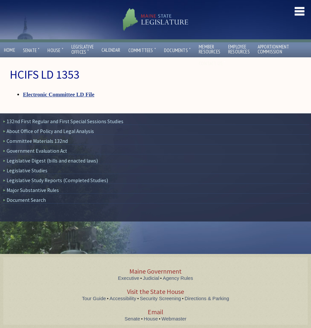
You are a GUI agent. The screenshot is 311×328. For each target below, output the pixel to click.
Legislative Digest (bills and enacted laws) (52, 161)
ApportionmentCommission (273, 49)
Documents (177, 50)
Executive (128, 278)
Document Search (26, 200)
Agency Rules (178, 278)
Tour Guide (94, 298)
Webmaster (173, 318)
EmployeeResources (239, 49)
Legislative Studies (27, 170)
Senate (31, 50)
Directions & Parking (207, 298)
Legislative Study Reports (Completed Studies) (57, 180)
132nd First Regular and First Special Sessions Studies (65, 121)
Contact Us (212, 63)
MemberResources (209, 49)
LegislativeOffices (82, 49)
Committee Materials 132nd (37, 141)
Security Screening (160, 298)
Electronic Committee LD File (58, 94)
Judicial (151, 278)
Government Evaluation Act (37, 151)
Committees (142, 50)
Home (9, 50)
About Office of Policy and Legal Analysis (50, 131)
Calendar (110, 50)
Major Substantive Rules (33, 190)
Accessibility (123, 298)
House (55, 50)
